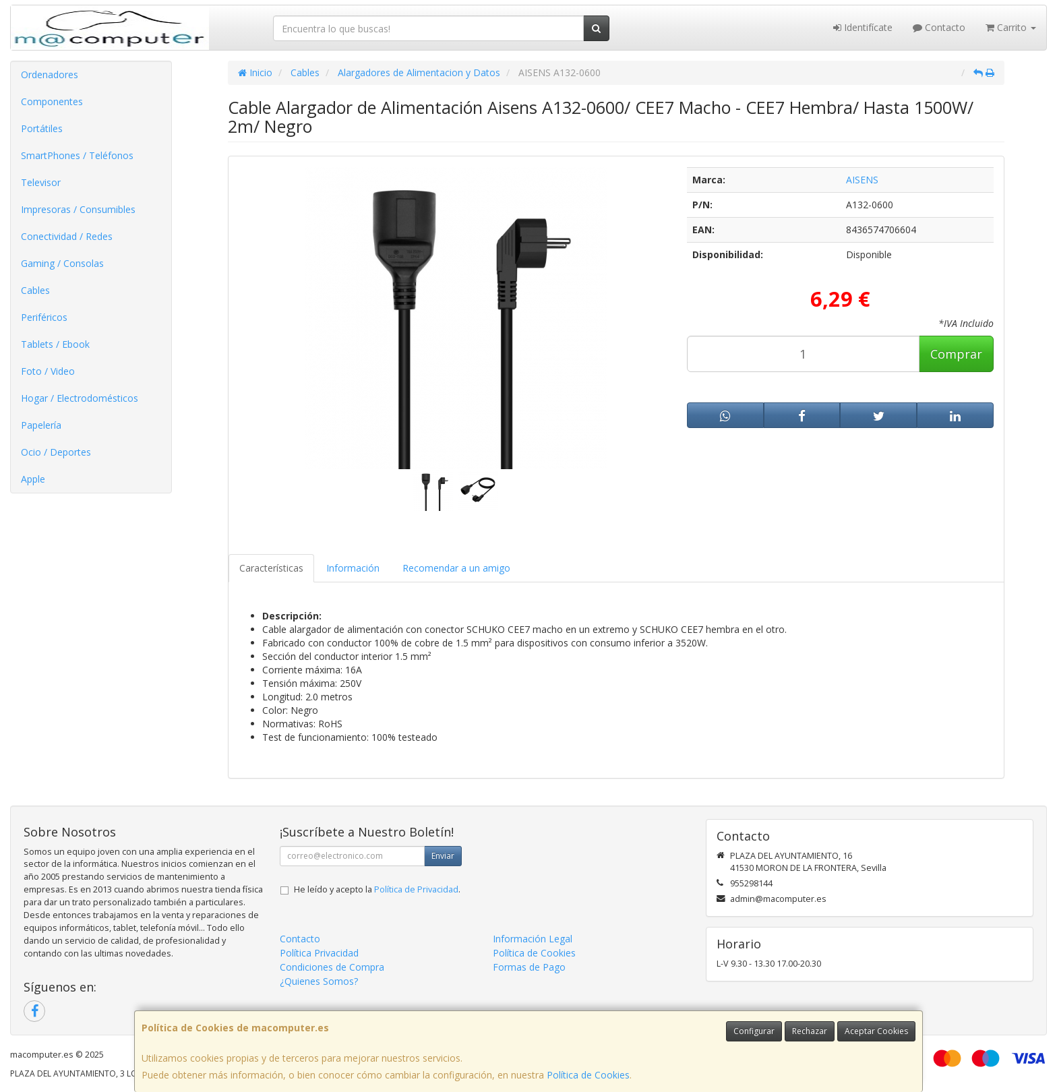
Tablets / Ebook (55, 344)
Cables (35, 290)
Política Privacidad (319, 952)
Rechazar (809, 1031)
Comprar (956, 354)
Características (271, 568)
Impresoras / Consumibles (78, 209)
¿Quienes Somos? (319, 981)
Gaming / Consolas (62, 263)
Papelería (41, 425)
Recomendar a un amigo (456, 568)
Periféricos (44, 317)
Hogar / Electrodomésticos (79, 398)
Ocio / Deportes (56, 452)
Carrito (1011, 27)
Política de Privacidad (416, 889)
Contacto (939, 27)
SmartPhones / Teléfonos (77, 155)
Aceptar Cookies (876, 1031)
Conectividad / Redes (67, 236)
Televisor (41, 182)
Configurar (754, 1031)
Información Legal (532, 938)
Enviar (442, 855)
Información (353, 568)
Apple (33, 479)
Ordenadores (49, 74)
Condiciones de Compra (332, 967)
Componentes (52, 101)
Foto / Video (48, 371)
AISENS (862, 179)
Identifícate (863, 27)
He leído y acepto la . (377, 889)
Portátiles (42, 128)
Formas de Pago (529, 967)
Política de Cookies (588, 1074)
